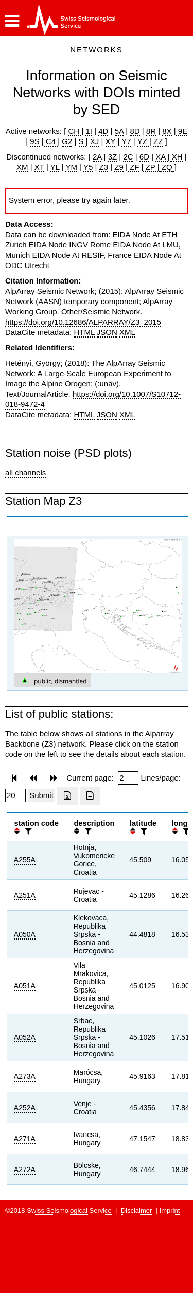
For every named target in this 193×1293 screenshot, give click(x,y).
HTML (84, 332)
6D (144, 156)
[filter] (27, 831)
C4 (51, 141)
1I (88, 131)
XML (127, 332)
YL (55, 167)
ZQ (166, 167)
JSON (107, 332)
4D (103, 131)
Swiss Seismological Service (69, 1210)
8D (134, 131)
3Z (112, 156)
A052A (25, 1037)
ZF (133, 167)
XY (111, 141)
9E (182, 131)
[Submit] (41, 795)
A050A (25, 934)
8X (166, 131)
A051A (25, 986)
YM (71, 167)
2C (128, 156)
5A (119, 131)
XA (161, 156)
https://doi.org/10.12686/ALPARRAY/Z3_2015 (83, 321)
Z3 (104, 167)
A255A (25, 860)
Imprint (170, 1210)
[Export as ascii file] (90, 796)
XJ (94, 141)
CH (75, 131)
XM (22, 167)
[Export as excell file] (67, 796)
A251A (25, 895)
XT (39, 167)
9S (34, 141)
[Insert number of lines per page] (15, 795)
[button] (12, 21)
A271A (25, 1139)
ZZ (158, 141)
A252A (25, 1108)
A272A (25, 1169)
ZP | (151, 167)
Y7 (126, 141)
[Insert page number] (128, 778)
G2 (67, 141)
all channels (25, 472)
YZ (143, 141)
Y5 (88, 167)
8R (151, 131)
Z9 (119, 167)
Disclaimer (136, 1210)
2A (97, 156)
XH (176, 156)
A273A (25, 1076)
